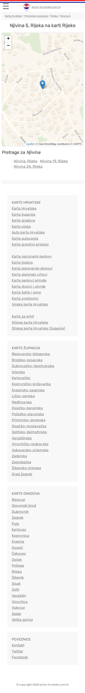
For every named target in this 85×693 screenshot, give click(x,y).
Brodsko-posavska (27, 360)
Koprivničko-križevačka (31, 384)
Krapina (18, 541)
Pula (15, 523)
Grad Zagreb (22, 474)
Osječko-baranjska (27, 408)
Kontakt (18, 645)
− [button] (8, 46)
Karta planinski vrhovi (29, 274)
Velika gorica (22, 619)
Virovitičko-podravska (30, 444)
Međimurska (22, 402)
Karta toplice (22, 262)
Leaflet (30, 144)
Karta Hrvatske (13, 15)
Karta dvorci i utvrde (29, 286)
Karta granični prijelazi (30, 244)
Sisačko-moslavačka (29, 426)
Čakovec (19, 553)
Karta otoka (21, 226)
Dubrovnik (20, 511)
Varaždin (19, 595)
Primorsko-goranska (36, 15)
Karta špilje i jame (26, 292)
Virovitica (20, 602)
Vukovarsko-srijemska (30, 450)
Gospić (17, 547)
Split (15, 589)
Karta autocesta (25, 238)
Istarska (18, 372)
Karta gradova (23, 220)
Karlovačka (21, 378)
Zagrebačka (21, 462)
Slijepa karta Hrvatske (30, 322)
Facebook (20, 657)
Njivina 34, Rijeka (28, 166)
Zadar (16, 614)
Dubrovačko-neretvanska (33, 366)
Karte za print (23, 316)
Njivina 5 (65, 15)
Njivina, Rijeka (25, 161)
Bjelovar (18, 499)
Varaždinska (22, 438)
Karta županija (23, 214)
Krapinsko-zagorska (28, 390)
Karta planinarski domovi (32, 268)
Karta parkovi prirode (29, 280)
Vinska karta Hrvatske (30, 304)
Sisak (16, 583)
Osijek (17, 559)
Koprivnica (20, 535)
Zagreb (17, 517)
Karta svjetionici (25, 298)
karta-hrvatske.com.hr (46, 7)
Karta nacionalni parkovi (32, 256)
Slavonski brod (24, 505)
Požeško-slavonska (28, 414)
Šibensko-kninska (26, 468)
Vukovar (18, 607)
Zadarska (19, 456)
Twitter (17, 651)
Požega (18, 565)
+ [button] (8, 39)
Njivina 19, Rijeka (54, 161)
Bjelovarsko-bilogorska (31, 354)
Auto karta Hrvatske (28, 232)
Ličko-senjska (23, 396)
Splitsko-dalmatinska (29, 432)
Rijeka (54, 15)
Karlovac (19, 529)
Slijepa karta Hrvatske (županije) (38, 328)
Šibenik (18, 577)
